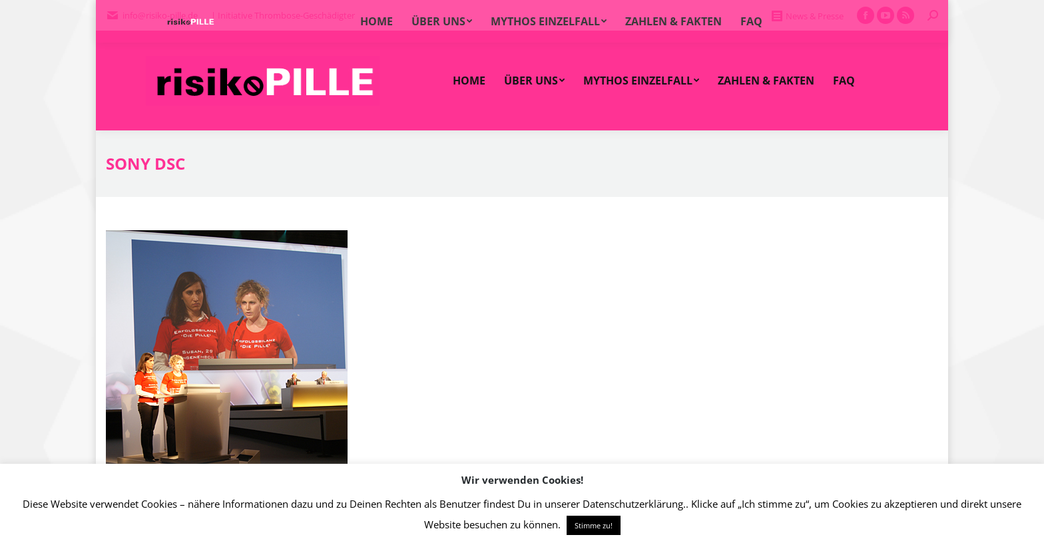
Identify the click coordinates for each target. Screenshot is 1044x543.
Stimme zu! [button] (594, 525)
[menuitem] (469, 80)
